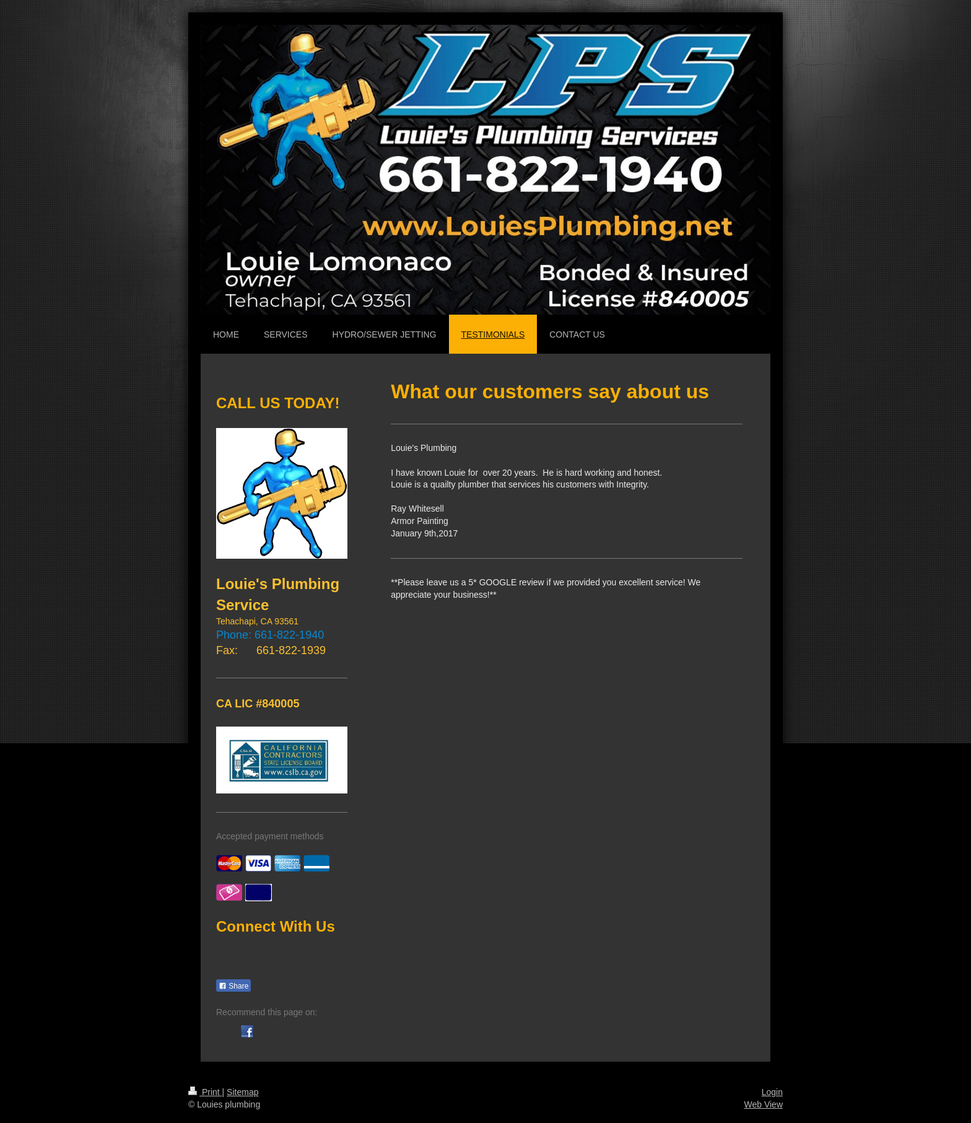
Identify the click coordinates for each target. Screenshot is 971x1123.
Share (233, 986)
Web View (763, 1104)
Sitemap (242, 1092)
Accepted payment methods (270, 836)
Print (205, 1092)
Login (772, 1092)
